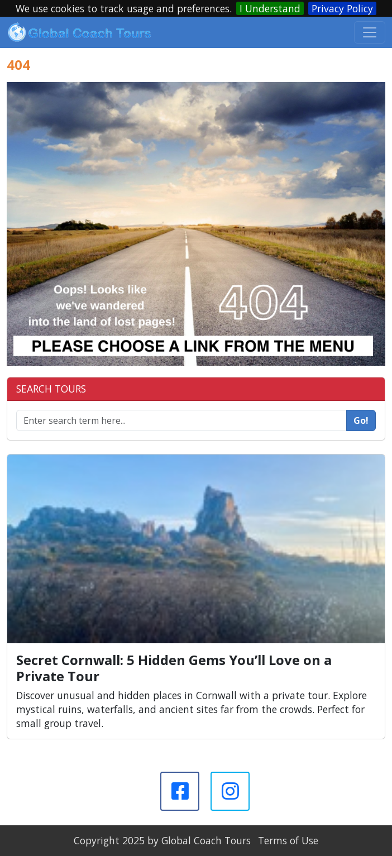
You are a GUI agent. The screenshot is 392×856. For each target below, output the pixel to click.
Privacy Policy (342, 8)
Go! (361, 420)
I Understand (270, 8)
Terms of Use (288, 840)
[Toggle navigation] (369, 32)
